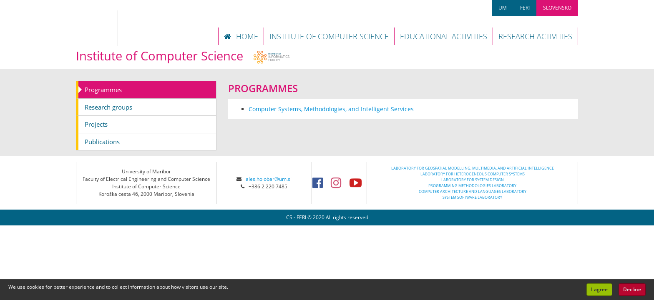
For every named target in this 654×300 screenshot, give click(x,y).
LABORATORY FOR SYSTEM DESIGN (472, 179)
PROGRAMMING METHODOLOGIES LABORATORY (472, 185)
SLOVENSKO (557, 7)
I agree (599, 289)
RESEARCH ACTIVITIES (535, 36)
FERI (525, 7)
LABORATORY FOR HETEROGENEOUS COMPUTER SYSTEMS (472, 174)
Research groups (108, 107)
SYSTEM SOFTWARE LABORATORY (472, 197)
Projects (96, 124)
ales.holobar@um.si (269, 178)
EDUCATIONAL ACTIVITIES (443, 36)
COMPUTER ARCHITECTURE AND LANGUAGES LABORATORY (472, 191)
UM (502, 7)
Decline (632, 289)
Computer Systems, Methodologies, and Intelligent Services (331, 109)
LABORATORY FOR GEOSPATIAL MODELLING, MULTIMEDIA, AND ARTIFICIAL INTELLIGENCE (472, 168)
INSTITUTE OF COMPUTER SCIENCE (329, 36)
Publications (102, 142)
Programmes (103, 89)
